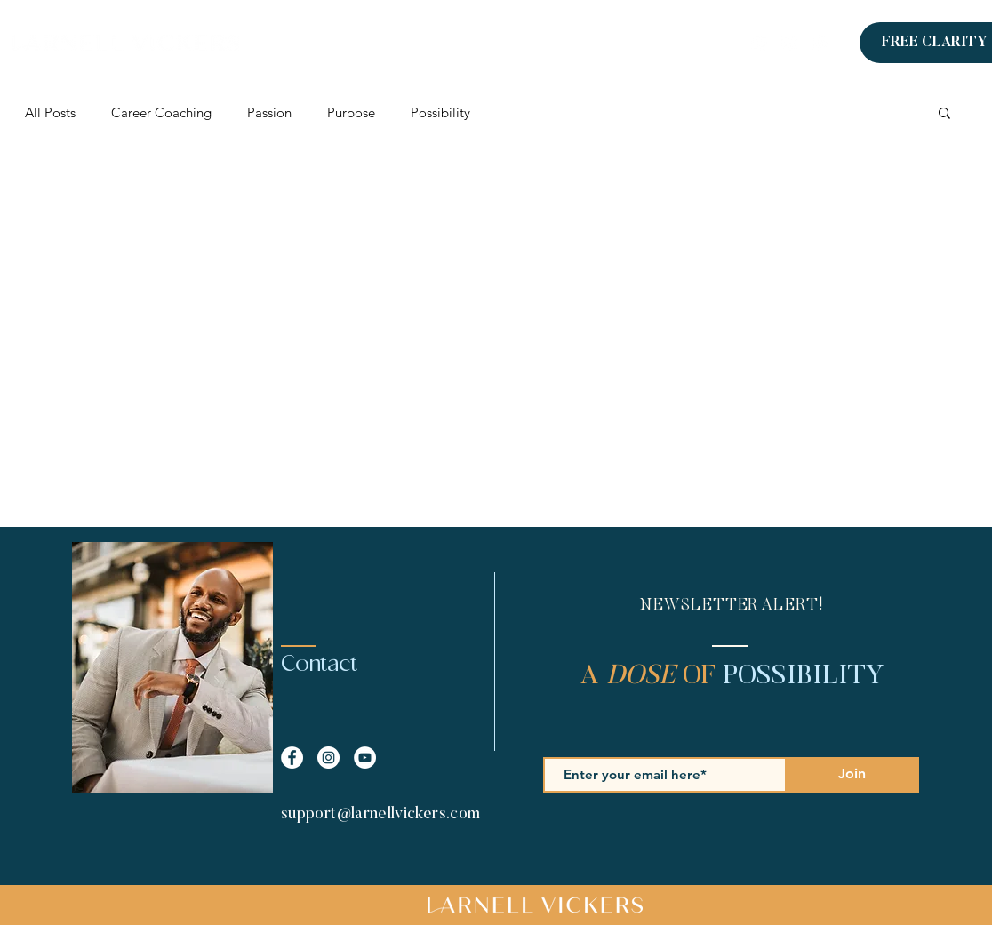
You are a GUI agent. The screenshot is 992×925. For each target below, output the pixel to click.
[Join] (852, 775)
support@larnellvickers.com (380, 815)
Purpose (351, 112)
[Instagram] (820, 43)
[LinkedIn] (759, 43)
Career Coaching (161, 112)
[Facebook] (789, 43)
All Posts (50, 112)
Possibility (440, 112)
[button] (944, 114)
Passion (269, 112)
